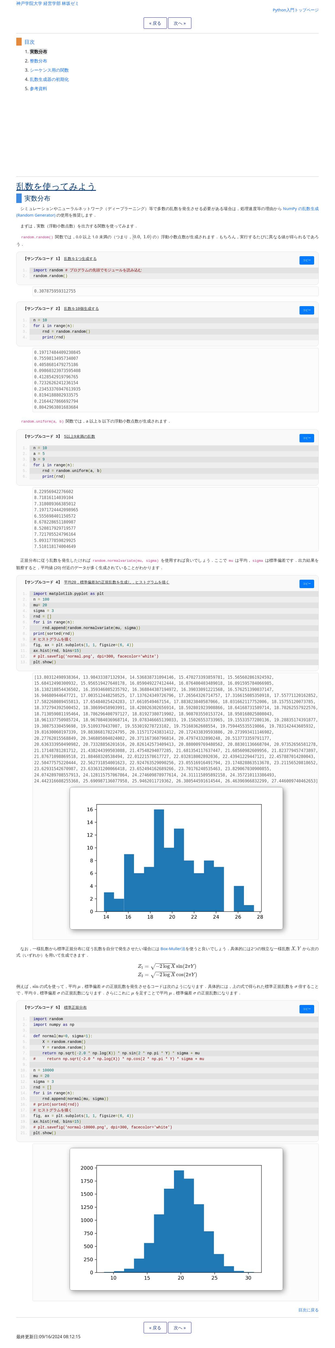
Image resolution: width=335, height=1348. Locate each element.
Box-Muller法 (172, 948)
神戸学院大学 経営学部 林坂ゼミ (47, 3)
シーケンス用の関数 (49, 70)
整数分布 (38, 61)
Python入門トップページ (296, 9)
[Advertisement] (167, 134)
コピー (307, 260)
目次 (29, 41)
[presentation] (142, 237)
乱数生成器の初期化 (49, 79)
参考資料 (38, 88)
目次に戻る (308, 1309)
